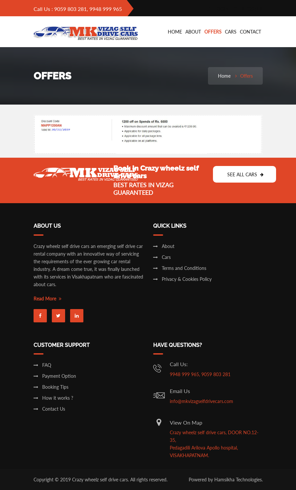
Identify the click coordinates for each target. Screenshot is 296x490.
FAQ (42, 365)
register (248, 9)
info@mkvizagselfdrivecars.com (201, 401)
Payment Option (55, 376)
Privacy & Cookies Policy (182, 279)
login (217, 9)
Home (175, 32)
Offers (213, 32)
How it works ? (53, 398)
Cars (162, 257)
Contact (250, 32)
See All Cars (245, 174)
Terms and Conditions (179, 268)
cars (231, 32)
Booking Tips (51, 387)
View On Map (186, 422)
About (193, 32)
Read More (47, 298)
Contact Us (49, 409)
